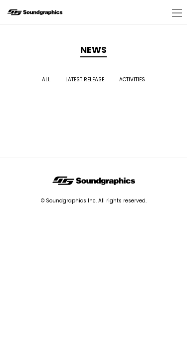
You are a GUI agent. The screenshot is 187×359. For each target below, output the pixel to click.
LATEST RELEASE (84, 79)
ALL (46, 79)
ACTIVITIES (132, 79)
